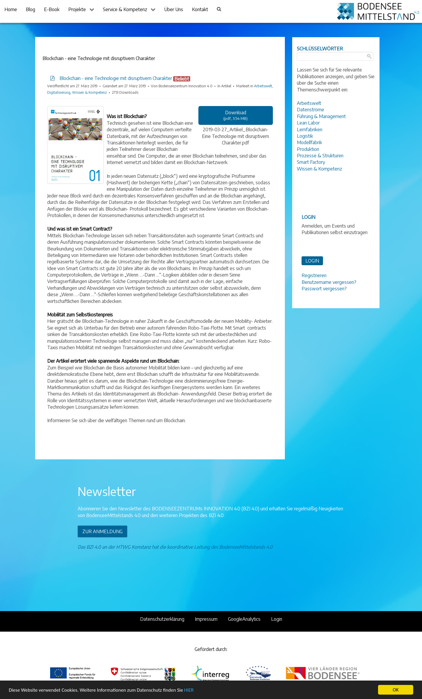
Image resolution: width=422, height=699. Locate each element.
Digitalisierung (58, 92)
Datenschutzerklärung (162, 619)
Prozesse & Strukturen (320, 155)
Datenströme (310, 109)
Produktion (308, 149)
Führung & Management (321, 116)
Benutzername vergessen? (329, 282)
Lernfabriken (309, 129)
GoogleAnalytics (244, 619)
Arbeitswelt (263, 86)
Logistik (305, 136)
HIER (188, 690)
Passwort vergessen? (324, 288)
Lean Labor (308, 123)
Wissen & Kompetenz (89, 92)
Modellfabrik (309, 142)
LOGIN (312, 261)
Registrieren (314, 275)
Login (276, 619)
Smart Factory (311, 162)
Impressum (206, 619)
